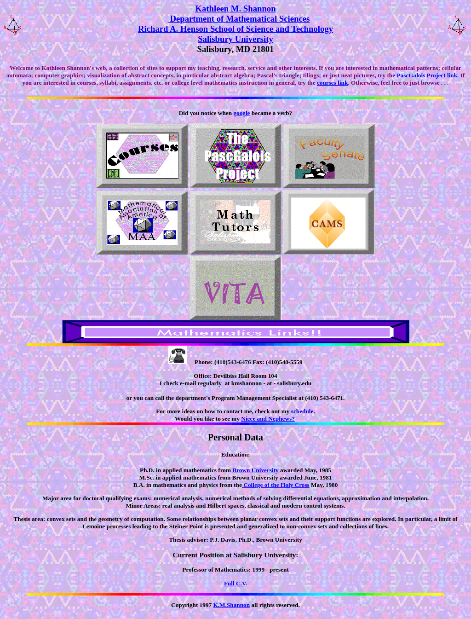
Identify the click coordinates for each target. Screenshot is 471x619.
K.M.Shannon (231, 605)
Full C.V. (235, 583)
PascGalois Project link (426, 75)
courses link (332, 82)
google (241, 113)
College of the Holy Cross (276, 484)
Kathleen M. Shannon (235, 8)
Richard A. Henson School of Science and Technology (235, 29)
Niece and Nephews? (267, 418)
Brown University (255, 470)
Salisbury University (235, 39)
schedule (302, 411)
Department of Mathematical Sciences (239, 18)
